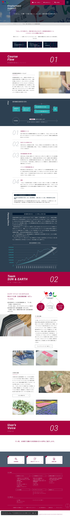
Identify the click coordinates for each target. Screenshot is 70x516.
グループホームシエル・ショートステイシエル (39, 494)
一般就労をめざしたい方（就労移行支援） (23, 478)
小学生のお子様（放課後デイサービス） (38, 479)
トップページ (10, 23)
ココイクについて (35, 485)
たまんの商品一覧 (21, 395)
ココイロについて (51, 482)
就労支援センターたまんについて (21, 486)
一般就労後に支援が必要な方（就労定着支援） (56, 478)
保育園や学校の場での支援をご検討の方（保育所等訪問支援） (39, 481)
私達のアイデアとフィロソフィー (31, 507)
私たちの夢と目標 (19, 481)
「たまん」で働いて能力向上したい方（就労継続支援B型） (23, 480)
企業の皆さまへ (51, 507)
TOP (67, 506)
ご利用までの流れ (19, 485)
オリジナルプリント (20, 502)
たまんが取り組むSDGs (42, 507)
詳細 (33, 513)
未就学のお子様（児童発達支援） (38, 478)
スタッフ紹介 (19, 482)
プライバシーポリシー (59, 507)
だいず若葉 (18, 500)
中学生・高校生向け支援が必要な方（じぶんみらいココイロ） (54, 480)
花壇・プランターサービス (21, 501)
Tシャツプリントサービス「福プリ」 (43, 346)
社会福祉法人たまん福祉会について (18, 507)
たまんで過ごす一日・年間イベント (22, 484)
